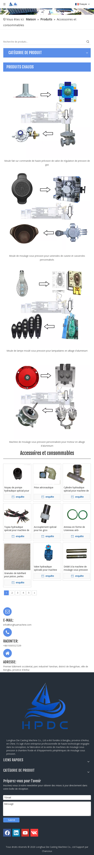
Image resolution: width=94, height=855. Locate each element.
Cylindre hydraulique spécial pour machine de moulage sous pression (76, 489)
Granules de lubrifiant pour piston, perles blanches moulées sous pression (16, 575)
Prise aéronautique (43, 487)
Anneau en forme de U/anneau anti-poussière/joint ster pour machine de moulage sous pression (76, 528)
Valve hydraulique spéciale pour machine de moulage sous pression (45, 568)
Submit (11, 819)
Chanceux (47, 851)
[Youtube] (25, 833)
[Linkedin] (16, 833)
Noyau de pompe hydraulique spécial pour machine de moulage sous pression (16, 489)
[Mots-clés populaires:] (88, 42)
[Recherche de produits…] (44, 42)
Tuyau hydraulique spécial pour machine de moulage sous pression (16, 528)
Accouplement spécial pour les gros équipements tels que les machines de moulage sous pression (47, 528)
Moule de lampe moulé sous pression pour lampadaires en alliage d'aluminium (47, 350)
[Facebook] (7, 833)
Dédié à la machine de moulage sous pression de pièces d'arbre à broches (76, 568)
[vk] (34, 833)
